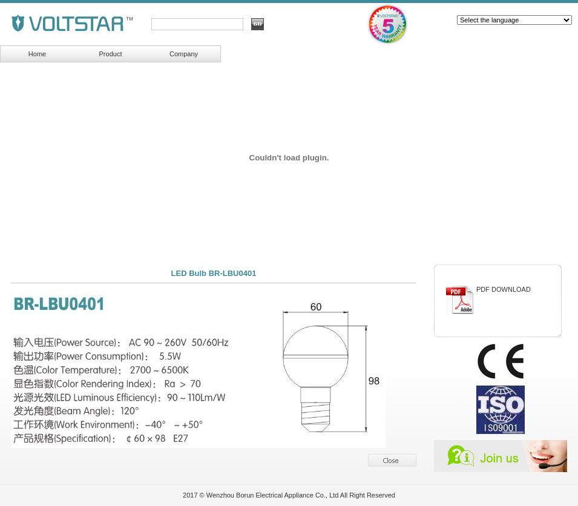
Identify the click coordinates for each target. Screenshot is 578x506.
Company (183, 54)
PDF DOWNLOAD (503, 289)
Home (37, 54)
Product (110, 54)
